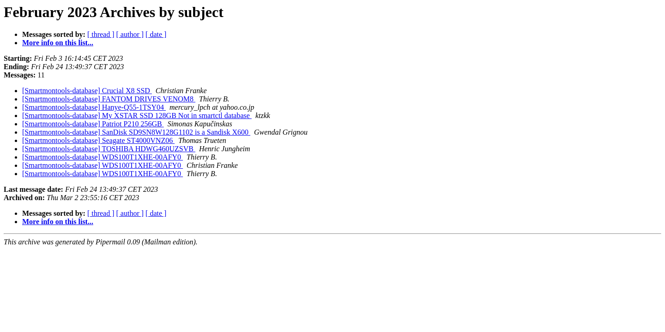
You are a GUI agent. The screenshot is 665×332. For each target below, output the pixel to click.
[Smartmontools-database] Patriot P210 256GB (93, 124)
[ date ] (155, 34)
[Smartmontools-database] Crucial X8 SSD (87, 91)
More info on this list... (57, 43)
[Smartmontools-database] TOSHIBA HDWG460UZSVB (108, 149)
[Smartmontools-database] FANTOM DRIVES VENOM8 (108, 99)
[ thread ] (101, 34)
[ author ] (130, 34)
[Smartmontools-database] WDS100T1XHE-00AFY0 (102, 157)
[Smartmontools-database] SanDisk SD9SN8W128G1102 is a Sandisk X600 (136, 132)
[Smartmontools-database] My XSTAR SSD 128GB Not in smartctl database (137, 115)
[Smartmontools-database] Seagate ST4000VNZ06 (98, 140)
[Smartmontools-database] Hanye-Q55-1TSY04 (94, 107)
